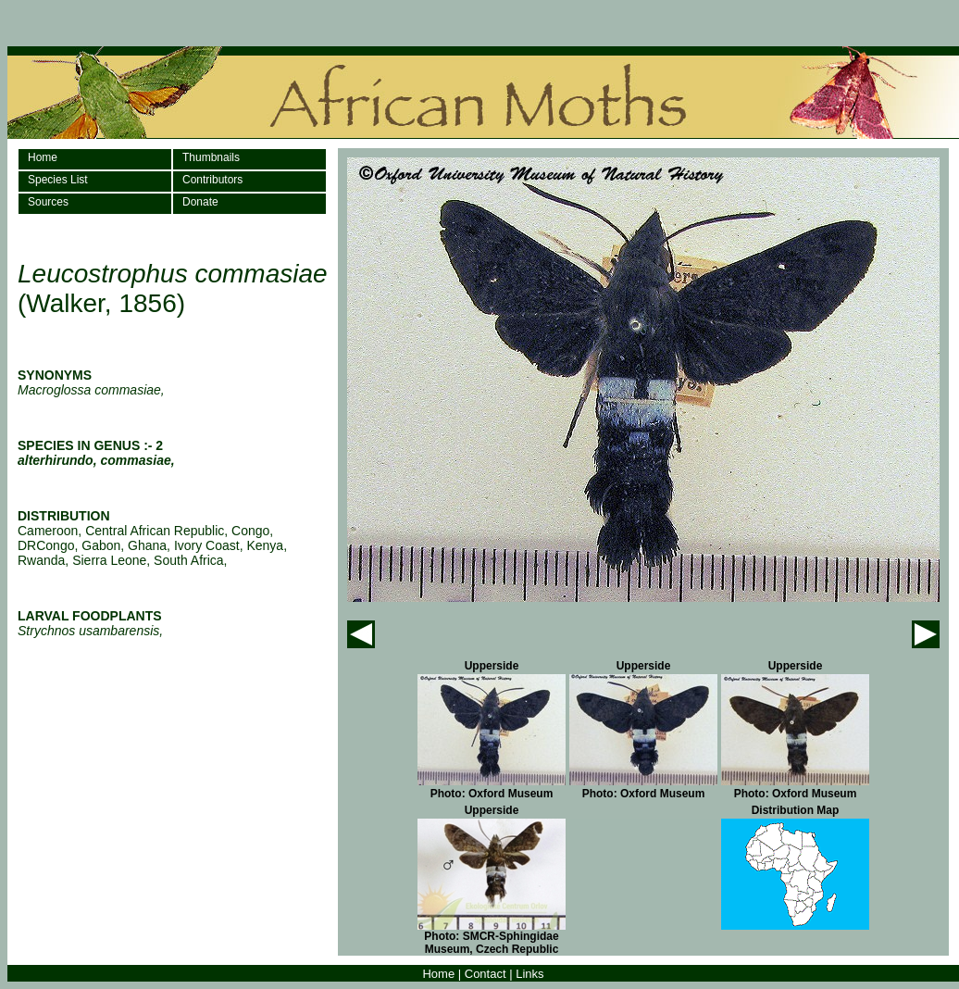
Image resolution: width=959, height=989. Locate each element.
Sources (48, 201)
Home (42, 157)
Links (529, 974)
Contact (485, 974)
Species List (58, 179)
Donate (200, 201)
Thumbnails (211, 157)
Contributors (212, 179)
